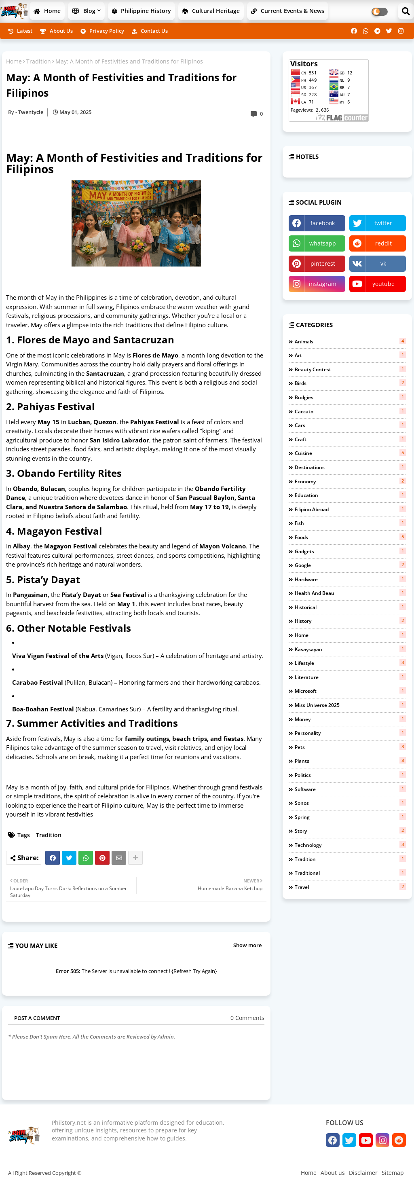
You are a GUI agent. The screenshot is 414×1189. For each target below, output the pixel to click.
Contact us (150, 30)
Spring (350, 817)
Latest (20, 30)
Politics (350, 775)
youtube (383, 284)
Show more (247, 945)
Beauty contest (350, 369)
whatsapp (322, 243)
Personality (350, 732)
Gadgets (350, 551)
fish (350, 523)
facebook (322, 223)
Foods (350, 537)
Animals (350, 341)
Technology (350, 844)
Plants (350, 760)
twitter (383, 223)
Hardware (350, 579)
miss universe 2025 (350, 705)
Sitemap (393, 1172)
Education (350, 495)
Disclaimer (363, 1172)
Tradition (38, 61)
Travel (350, 887)
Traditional (350, 872)
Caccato (350, 411)
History (350, 620)
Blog (83, 11)
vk (383, 263)
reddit (383, 243)
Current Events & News (287, 11)
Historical (350, 607)
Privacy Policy (102, 30)
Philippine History (141, 11)
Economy (350, 481)
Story (350, 830)
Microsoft (350, 690)
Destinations (350, 467)
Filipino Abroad (350, 509)
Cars (350, 425)
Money (350, 719)
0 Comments (247, 1018)
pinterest (322, 263)
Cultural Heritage (211, 11)
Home (47, 11)
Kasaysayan (350, 649)
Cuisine (350, 453)
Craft (350, 439)
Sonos (350, 802)
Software (350, 789)
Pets (350, 747)
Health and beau (350, 593)
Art (350, 355)
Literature (350, 677)
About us (56, 30)
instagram (322, 284)
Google (350, 565)
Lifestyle (350, 662)
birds (350, 383)
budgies (350, 397)
